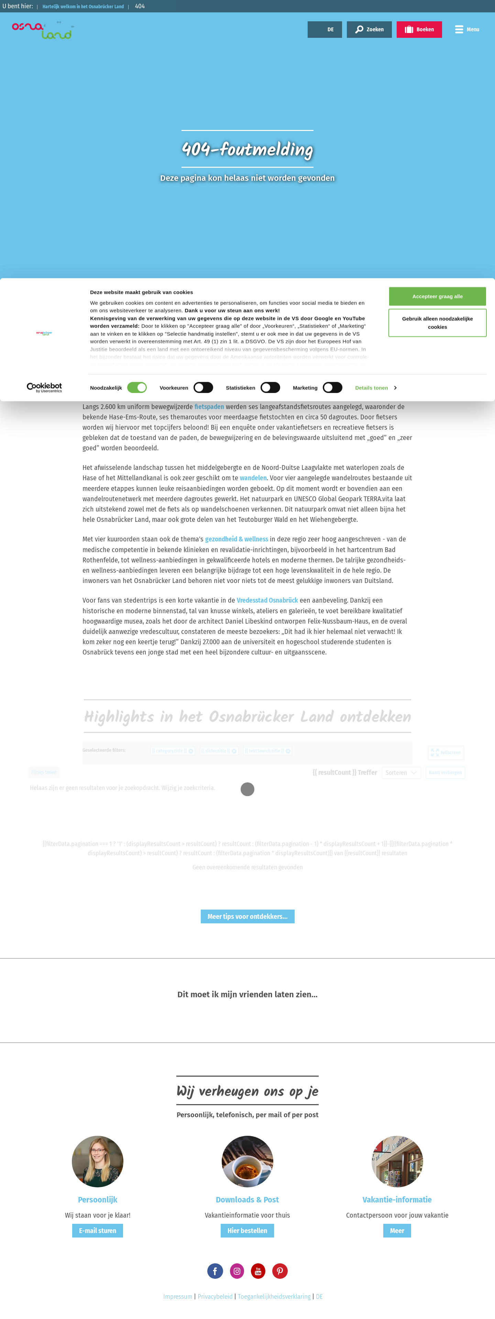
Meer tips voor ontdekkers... (248, 915)
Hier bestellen (247, 1229)
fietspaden (210, 407)
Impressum (177, 1295)
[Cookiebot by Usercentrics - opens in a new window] (44, 110)
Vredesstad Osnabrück (269, 599)
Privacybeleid (215, 1295)
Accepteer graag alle (437, 18)
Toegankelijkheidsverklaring (274, 1295)
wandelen (253, 478)
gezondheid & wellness (238, 539)
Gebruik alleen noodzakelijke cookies (437, 45)
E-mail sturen (97, 1229)
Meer (397, 1229)
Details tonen (371, 110)
